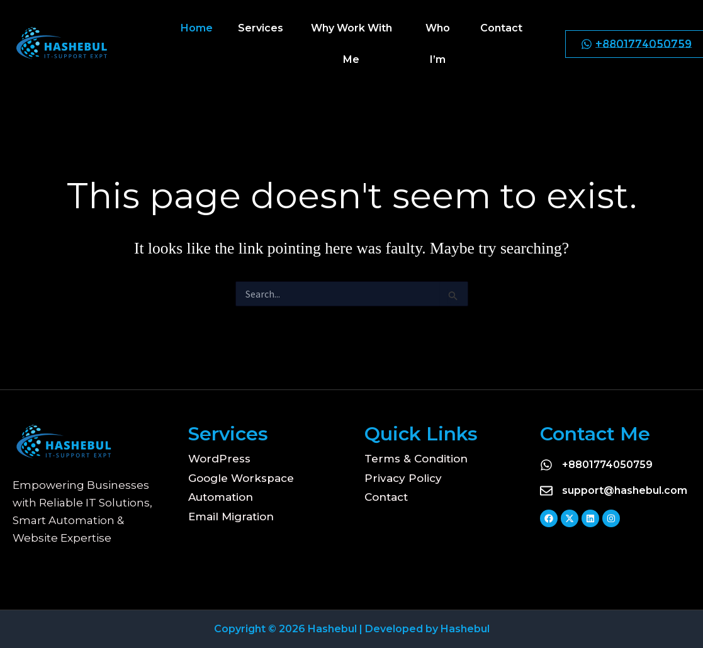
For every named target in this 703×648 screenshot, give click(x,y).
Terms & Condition (416, 458)
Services (260, 28)
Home (197, 28)
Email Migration (231, 516)
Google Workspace (241, 478)
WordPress (219, 458)
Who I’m (437, 43)
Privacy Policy (403, 478)
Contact (501, 28)
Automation (220, 497)
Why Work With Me (351, 43)
